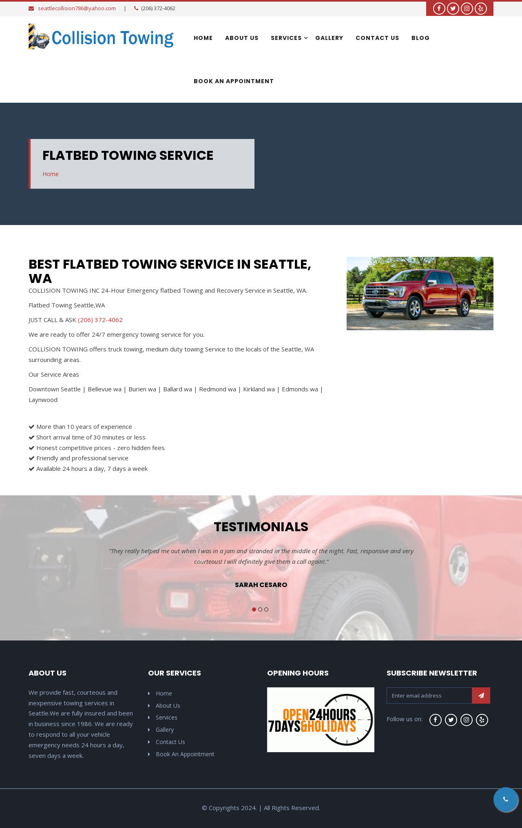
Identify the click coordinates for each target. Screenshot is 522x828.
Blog (420, 38)
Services (286, 38)
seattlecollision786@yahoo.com (77, 8)
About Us (242, 38)
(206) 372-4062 (100, 320)
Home (203, 38)
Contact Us (377, 38)
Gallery (329, 38)
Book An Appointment (234, 81)
